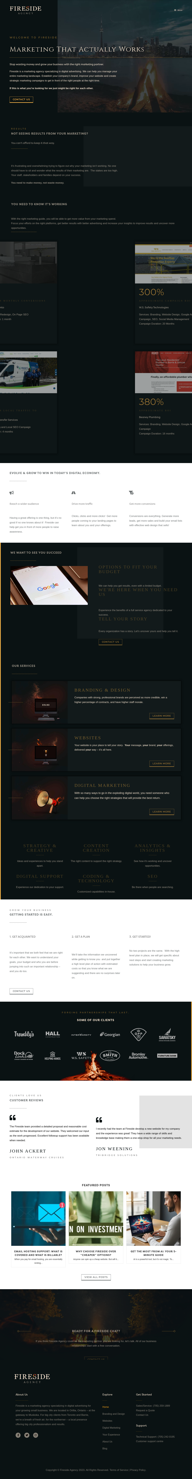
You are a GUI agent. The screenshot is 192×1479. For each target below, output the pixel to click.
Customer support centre (150, 1441)
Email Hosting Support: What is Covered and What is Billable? (38, 1253)
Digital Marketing (111, 1427)
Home (105, 1407)
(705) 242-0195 (166, 1436)
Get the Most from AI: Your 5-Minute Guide (154, 1253)
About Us (107, 1441)
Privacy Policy (138, 1470)
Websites (107, 1421)
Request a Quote (145, 1410)
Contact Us (142, 1415)
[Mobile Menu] (178, 10)
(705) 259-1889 (161, 1405)
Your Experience (111, 1434)
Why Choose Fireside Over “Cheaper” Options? (96, 1253)
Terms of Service (118, 1470)
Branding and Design (113, 1414)
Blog (104, 1448)
